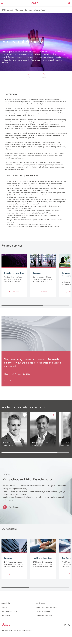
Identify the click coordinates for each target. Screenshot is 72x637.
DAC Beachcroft (7, 10)
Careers (4, 607)
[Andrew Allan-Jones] (53, 415)
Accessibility (6, 603)
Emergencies (6, 615)
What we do (19, 10)
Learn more (15, 292)
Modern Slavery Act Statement (46, 607)
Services (28, 10)
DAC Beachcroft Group (9, 611)
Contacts (43, 75)
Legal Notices (40, 603)
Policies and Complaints (44, 611)
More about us (14, 507)
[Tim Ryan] (25, 415)
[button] (69, 3)
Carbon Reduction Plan (44, 615)
